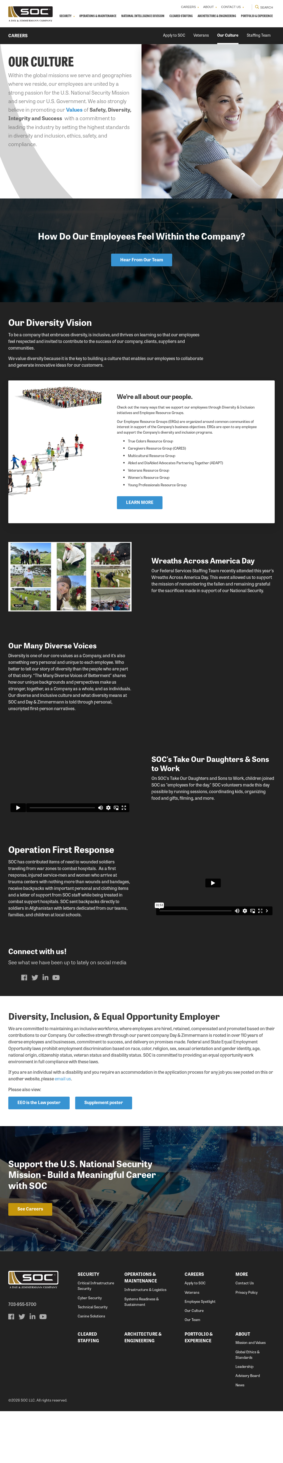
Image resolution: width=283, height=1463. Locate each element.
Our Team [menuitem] (192, 1371)
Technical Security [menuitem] (93, 1358)
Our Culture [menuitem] (228, 53)
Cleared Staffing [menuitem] (204, 19)
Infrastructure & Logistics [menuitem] (145, 1341)
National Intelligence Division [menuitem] (158, 19)
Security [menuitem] (65, 19)
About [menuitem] (196, 8)
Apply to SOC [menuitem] (174, 53)
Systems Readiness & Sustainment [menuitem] (141, 1353)
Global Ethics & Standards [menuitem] (247, 1406)
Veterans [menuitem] (201, 53)
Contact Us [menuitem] (223, 8)
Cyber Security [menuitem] (90, 1349)
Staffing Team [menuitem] (259, 53)
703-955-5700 (22, 1356)
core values (62, 707)
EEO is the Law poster (39, 1154)
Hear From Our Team (141, 278)
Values (74, 127)
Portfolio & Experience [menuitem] (163, 35)
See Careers (30, 1260)
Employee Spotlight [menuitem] (200, 1353)
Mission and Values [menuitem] (250, 1394)
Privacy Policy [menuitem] (246, 1344)
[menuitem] (24, 1029)
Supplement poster (103, 1154)
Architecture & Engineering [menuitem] (246, 19)
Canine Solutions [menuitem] (91, 1367)
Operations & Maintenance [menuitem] (104, 19)
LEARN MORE (143, 551)
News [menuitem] (239, 1436)
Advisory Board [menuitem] (247, 1427)
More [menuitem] (241, 1326)
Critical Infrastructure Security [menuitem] (96, 1337)
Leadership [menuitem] (244, 1418)
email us (63, 1130)
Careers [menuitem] (172, 8)
